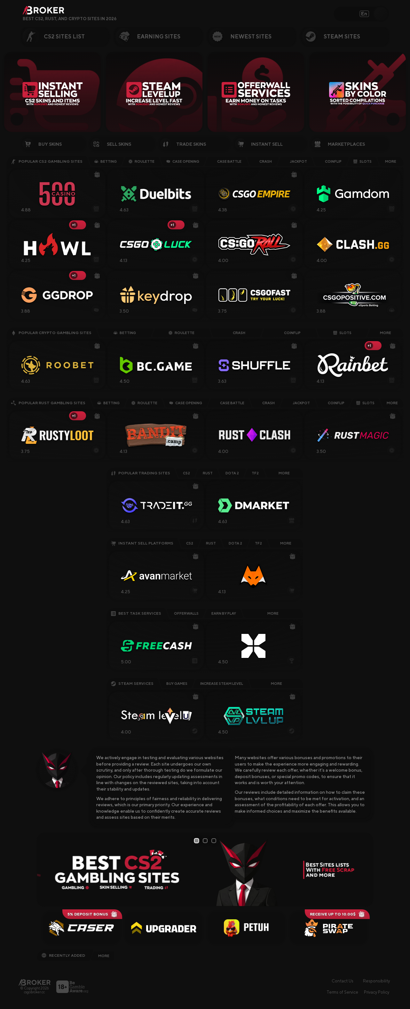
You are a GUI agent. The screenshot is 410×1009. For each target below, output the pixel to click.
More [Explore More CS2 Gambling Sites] (390, 161)
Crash (262, 161)
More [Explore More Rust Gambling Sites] (392, 403)
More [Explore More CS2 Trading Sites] (284, 473)
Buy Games (176, 683)
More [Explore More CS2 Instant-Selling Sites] (285, 543)
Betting (105, 161)
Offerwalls (186, 613)
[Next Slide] (393, 119)
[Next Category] (402, 36)
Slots (362, 161)
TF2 (255, 473)
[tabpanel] (205, 869)
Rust (208, 473)
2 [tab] (206, 840)
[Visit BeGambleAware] (72, 986)
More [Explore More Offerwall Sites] (273, 613)
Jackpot (295, 161)
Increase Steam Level (221, 683)
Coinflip (330, 161)
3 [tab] (215, 840)
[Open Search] (381, 14)
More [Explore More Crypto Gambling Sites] (385, 333)
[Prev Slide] (17, 119)
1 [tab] (197, 841)
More (276, 683)
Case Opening (182, 161)
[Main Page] (35, 982)
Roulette (141, 161)
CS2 (186, 473)
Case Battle (226, 161)
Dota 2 (232, 473)
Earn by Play (223, 613)
